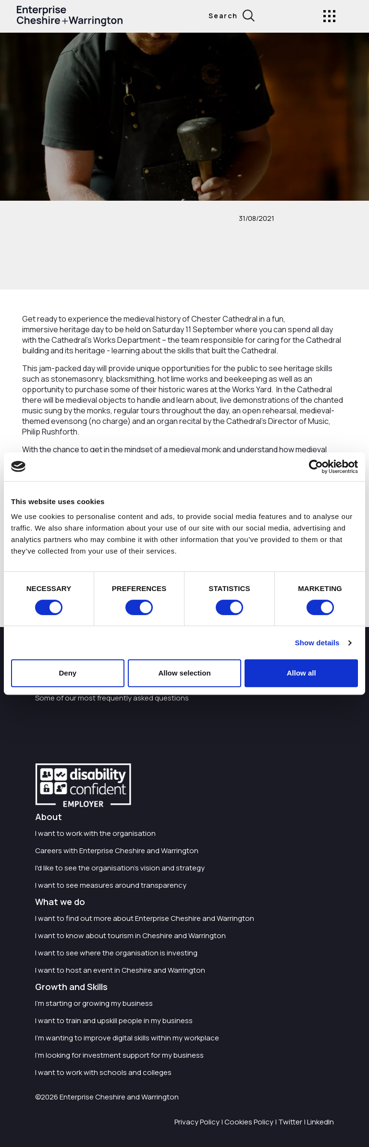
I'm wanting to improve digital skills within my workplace (127, 1038)
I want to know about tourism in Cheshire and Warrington (130, 935)
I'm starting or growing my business (94, 1003)
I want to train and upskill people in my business (114, 1020)
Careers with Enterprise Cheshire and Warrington (116, 850)
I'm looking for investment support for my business (119, 1055)
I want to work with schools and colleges (103, 1072)
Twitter (290, 1122)
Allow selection (184, 673)
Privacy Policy (197, 1122)
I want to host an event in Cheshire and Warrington (120, 970)
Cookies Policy (248, 1122)
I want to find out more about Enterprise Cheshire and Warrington (144, 918)
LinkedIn (320, 1122)
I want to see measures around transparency (110, 885)
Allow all (301, 673)
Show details (317, 643)
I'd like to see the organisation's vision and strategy (120, 868)
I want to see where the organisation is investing (116, 953)
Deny (67, 673)
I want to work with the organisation (95, 833)
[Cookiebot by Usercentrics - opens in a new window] (316, 466)
